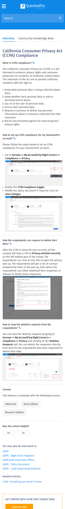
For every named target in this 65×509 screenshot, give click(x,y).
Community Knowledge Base (36, 38)
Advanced (10, 404)
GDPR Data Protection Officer (19, 460)
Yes (8, 433)
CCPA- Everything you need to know (22, 481)
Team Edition (31, 404)
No (23, 433)
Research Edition (14, 412)
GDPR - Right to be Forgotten (18, 455)
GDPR (5, 451)
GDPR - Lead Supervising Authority (22, 468)
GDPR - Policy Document (16, 464)
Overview (8, 38)
